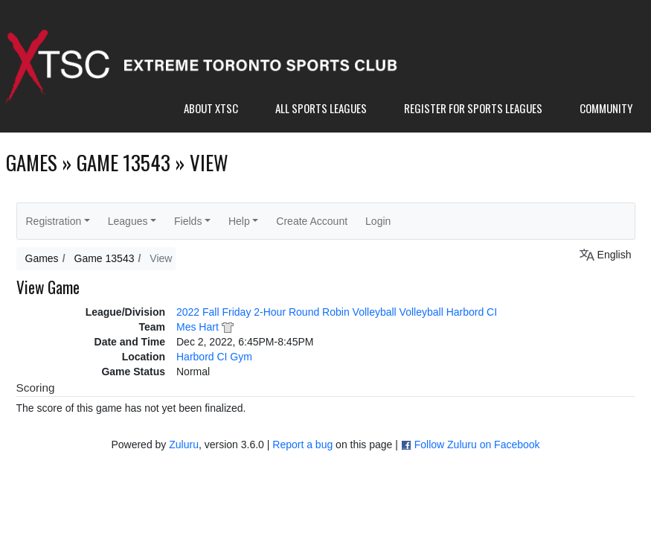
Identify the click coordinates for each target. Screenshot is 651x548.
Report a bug (302, 444)
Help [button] (239, 221)
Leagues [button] (128, 221)
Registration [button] (54, 221)
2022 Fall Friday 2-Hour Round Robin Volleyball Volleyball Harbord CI (336, 312)
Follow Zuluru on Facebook (477, 444)
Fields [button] (188, 221)
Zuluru (184, 444)
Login (378, 221)
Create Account (311, 221)
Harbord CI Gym (214, 357)
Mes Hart (197, 327)
